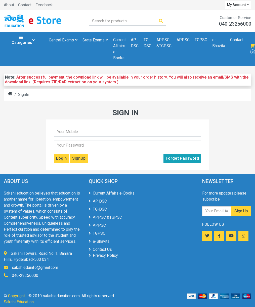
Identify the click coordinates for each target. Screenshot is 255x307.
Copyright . (17, 295)
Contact (24, 5)
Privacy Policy (103, 255)
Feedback (44, 5)
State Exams (95, 40)
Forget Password (182, 158)
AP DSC (135, 42)
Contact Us (100, 249)
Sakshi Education (19, 301)
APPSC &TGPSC (164, 42)
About (9, 5)
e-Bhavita (218, 42)
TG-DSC (147, 42)
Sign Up (241, 211)
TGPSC (201, 39)
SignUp (79, 158)
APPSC (183, 39)
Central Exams (63, 40)
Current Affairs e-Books (119, 48)
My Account (236, 5)
